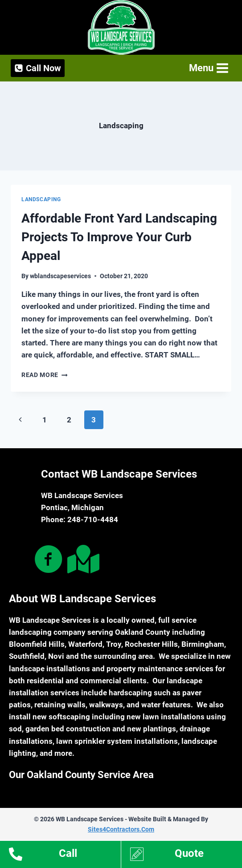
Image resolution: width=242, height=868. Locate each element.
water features (166, 704)
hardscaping (130, 692)
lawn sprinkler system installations (117, 741)
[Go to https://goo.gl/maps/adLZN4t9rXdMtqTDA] (81, 559)
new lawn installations (166, 716)
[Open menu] (208, 68)
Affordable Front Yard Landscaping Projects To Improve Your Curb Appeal (119, 237)
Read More (44, 374)
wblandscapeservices (60, 276)
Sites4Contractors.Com (121, 829)
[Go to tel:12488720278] (65, 855)
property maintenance (145, 668)
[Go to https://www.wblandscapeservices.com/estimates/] (186, 855)
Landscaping (41, 199)
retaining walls (60, 704)
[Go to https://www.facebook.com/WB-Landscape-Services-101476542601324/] (48, 560)
